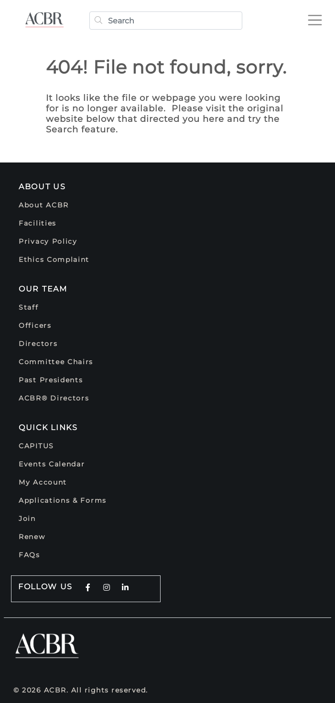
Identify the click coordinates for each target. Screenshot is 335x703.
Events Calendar (52, 464)
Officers (35, 325)
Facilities (37, 223)
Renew (32, 536)
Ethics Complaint (54, 259)
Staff (29, 307)
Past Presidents (51, 380)
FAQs (29, 555)
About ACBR (44, 205)
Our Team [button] (43, 288)
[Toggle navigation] (318, 16)
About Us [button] (42, 186)
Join (27, 518)
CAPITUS (36, 446)
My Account (43, 482)
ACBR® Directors (54, 398)
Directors (38, 343)
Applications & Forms (63, 500)
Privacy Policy (48, 241)
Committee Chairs (56, 361)
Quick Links (48, 427)
